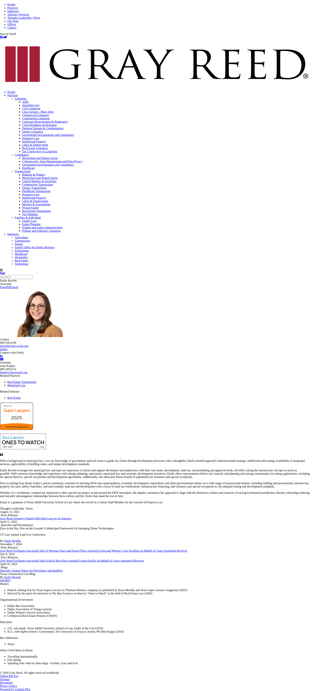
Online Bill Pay (9, 676)
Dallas (4, 349)
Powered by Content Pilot (15, 689)
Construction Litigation (36, 118)
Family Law (29, 220)
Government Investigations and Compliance (48, 134)
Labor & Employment (35, 144)
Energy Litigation (32, 131)
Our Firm (12, 21)
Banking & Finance (33, 174)
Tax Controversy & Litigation (39, 151)
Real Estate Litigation (35, 148)
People (11, 4)
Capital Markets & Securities (39, 181)
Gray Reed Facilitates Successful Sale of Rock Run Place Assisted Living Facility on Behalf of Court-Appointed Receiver (72, 560)
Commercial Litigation (35, 115)
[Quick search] (16, 277)
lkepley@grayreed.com (13, 372)
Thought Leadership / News (23, 17)
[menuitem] (160, 92)
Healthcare (28, 168)
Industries (13, 11)
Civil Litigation (31, 108)
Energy (19, 244)
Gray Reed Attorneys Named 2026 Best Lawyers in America (35, 518)
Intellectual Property (34, 141)
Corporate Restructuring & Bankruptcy (45, 121)
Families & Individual (28, 217)
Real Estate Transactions (36, 211)
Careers (11, 27)
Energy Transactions (34, 187)
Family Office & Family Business (35, 247)
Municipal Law (16, 385)
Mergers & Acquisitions (36, 204)
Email (14, 287)
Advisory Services (18, 14)
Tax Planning (30, 214)
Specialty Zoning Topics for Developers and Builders (31, 570)
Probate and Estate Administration (42, 227)
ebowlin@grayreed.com (14, 346)
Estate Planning (31, 224)
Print (3, 287)
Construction (22, 240)
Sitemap (5, 679)
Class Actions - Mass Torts (38, 111)
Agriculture (21, 237)
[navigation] (156, 270)
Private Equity (30, 207)
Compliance (22, 154)
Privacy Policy (8, 686)
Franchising (22, 250)
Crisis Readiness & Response (39, 125)
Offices (11, 24)
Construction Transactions (37, 184)
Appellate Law (31, 105)
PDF (8, 287)
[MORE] (5, 580)
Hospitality (21, 257)
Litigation (20, 98)
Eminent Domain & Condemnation (42, 128)
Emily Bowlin (12, 540)
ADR (25, 101)
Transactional (23, 171)
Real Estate (21, 260)
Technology (22, 263)
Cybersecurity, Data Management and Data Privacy (52, 161)
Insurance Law (31, 138)
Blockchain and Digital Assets (40, 158)
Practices (12, 7)
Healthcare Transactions (36, 191)
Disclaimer (6, 682)
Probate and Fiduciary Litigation (41, 230)
